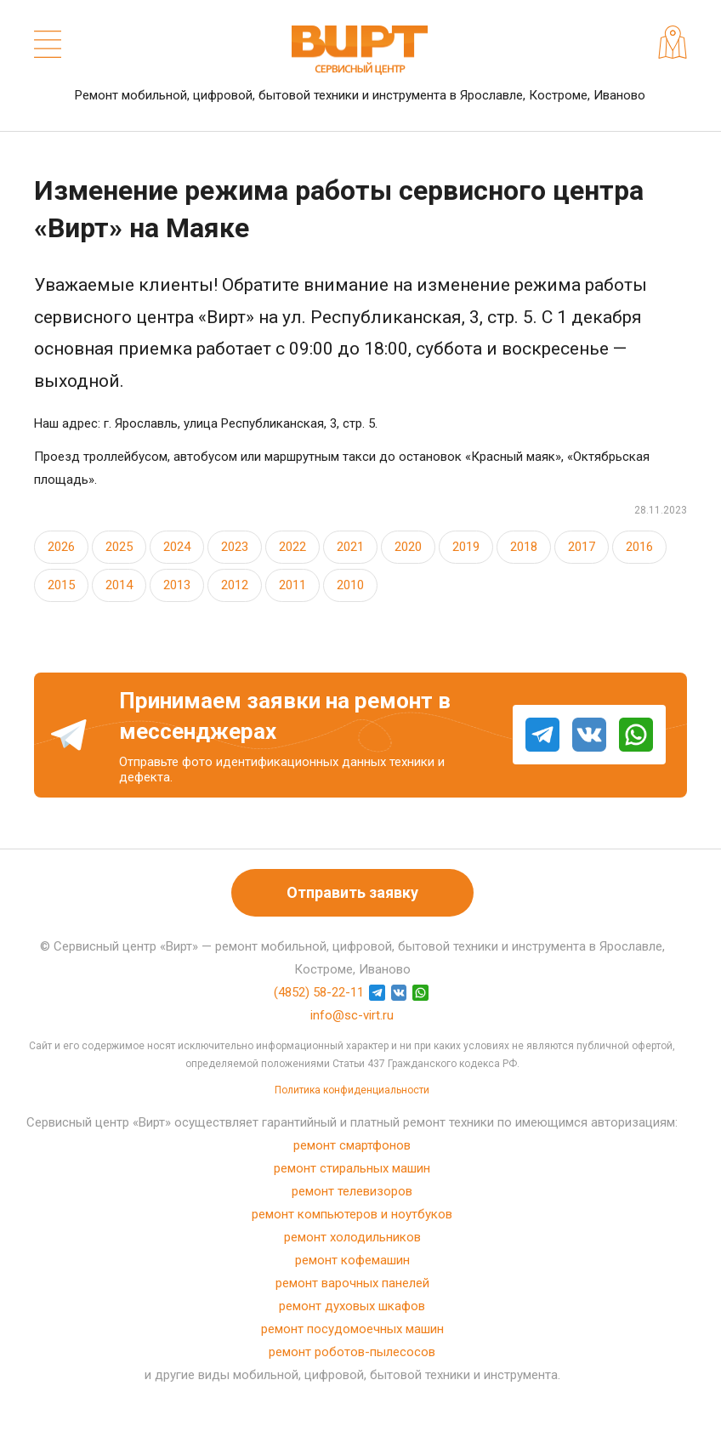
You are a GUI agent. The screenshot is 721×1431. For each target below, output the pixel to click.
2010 (350, 585)
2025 (119, 546)
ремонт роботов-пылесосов (352, 1352)
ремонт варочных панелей (352, 1283)
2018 (523, 546)
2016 (639, 546)
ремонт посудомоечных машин (352, 1329)
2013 (176, 585)
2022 (292, 546)
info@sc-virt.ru (352, 1015)
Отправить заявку (352, 892)
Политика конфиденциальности (352, 1090)
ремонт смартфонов (352, 1145)
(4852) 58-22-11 (319, 992)
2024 (176, 546)
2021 (350, 546)
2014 (119, 585)
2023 (234, 546)
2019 (466, 546)
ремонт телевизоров (352, 1191)
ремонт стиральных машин (352, 1168)
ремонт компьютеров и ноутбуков (352, 1214)
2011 (292, 585)
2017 (581, 546)
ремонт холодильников (352, 1237)
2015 (61, 585)
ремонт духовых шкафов (352, 1306)
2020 (408, 546)
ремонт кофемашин (352, 1260)
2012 (234, 585)
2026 (61, 546)
